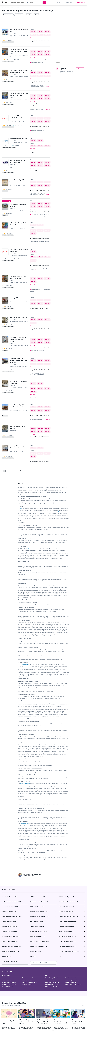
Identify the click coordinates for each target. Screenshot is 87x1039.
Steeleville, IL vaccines (71, 982)
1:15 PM (40, 182)
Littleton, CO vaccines (71, 978)
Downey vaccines (27, 980)
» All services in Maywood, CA (39, 962)
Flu (59, 512)
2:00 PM (33, 31)
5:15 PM (33, 72)
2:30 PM (40, 31)
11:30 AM (33, 360)
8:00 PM (47, 76)
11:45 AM (40, 257)
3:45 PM (33, 230)
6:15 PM (47, 72)
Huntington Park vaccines (9, 984)
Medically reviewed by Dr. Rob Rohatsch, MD (33, 874)
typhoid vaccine (24, 823)
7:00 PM (33, 76)
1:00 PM (33, 162)
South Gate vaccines (7, 986)
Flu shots (20, 508)
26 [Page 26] (20, 471)
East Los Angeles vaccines (9, 982)
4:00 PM (40, 35)
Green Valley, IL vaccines (52, 982)
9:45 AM (33, 257)
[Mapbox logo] (57, 62)
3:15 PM (47, 54)
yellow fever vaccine (25, 783)
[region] (70, 43)
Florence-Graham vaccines (29, 982)
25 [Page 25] (16, 471)
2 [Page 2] (7, 471)
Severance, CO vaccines (51, 984)
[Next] (84, 1005)
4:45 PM (40, 230)
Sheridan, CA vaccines (51, 986)
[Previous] (82, 1005)
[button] (68, 43)
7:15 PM (40, 76)
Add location (80, 68)
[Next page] (22, 471)
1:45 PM (33, 185)
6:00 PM (40, 72)
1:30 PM (40, 162)
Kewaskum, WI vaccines (72, 980)
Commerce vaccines (7, 980)
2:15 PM (40, 51)
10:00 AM (33, 428)
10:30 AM (40, 428)
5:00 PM (33, 95)
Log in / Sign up (81, 2)
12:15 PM (47, 257)
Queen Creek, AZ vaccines (52, 978)
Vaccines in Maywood (14, 7)
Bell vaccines (5, 978)
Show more (48, 64)
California (6, 7)
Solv (3, 7)
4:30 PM (47, 35)
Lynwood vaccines (27, 984)
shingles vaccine (24, 664)
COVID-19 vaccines (30, 548)
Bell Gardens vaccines (28, 978)
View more (32, 37)
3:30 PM (33, 35)
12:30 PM (33, 260)
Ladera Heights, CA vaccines (73, 984)
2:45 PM (33, 54)
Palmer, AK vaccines (50, 980)
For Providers (68, 2)
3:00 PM (47, 31)
